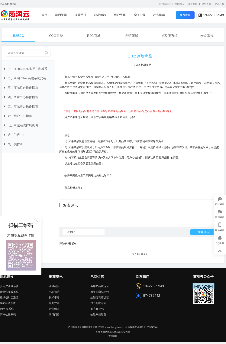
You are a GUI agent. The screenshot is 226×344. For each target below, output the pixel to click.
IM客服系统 (169, 36)
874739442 (151, 297)
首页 (44, 15)
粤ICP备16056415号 (147, 329)
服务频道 (192, 3)
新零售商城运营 (99, 293)
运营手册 (81, 15)
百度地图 (113, 338)
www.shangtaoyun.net (116, 329)
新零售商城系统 (9, 293)
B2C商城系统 (8, 304)
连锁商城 (131, 36)
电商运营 (54, 293)
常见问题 (54, 316)
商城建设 (54, 287)
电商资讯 (61, 15)
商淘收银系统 (8, 316)
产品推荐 (159, 15)
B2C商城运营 (98, 304)
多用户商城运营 (99, 287)
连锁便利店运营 (99, 299)
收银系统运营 (98, 316)
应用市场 (206, 3)
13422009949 (211, 15)
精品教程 (100, 15)
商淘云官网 (165, 3)
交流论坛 (179, 3)
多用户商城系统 (9, 287)
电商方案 (54, 304)
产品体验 (219, 3)
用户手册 (120, 15)
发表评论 (204, 233)
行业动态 (54, 310)
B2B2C (18, 36)
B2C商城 (93, 36)
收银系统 (207, 36)
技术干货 (54, 299)
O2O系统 (56, 36)
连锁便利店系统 (9, 299)
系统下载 (139, 15)
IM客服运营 (97, 310)
